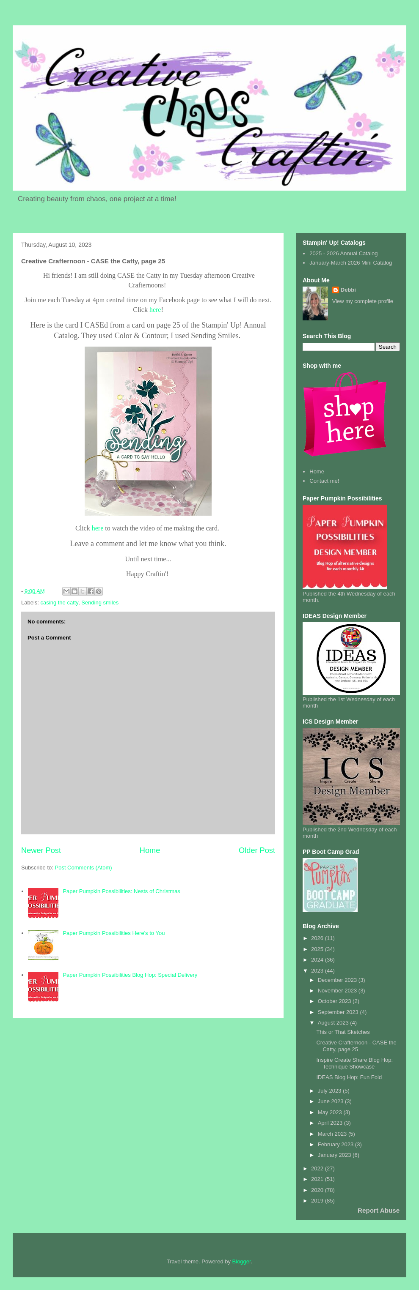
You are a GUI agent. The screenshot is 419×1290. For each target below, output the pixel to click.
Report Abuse (379, 1210)
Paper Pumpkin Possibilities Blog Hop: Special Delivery (130, 975)
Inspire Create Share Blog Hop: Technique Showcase (354, 1063)
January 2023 (335, 1155)
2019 (318, 1200)
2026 (318, 938)
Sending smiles (100, 602)
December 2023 (338, 980)
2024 (318, 960)
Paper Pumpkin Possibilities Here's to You (114, 933)
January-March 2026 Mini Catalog (350, 263)
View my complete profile (362, 301)
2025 (318, 949)
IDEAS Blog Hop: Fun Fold (349, 1077)
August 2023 (334, 1022)
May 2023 (331, 1112)
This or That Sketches (342, 1032)
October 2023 (335, 1001)
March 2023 (333, 1134)
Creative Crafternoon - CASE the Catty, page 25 (356, 1045)
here (155, 309)
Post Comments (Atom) (83, 867)
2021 (318, 1179)
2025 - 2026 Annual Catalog (343, 253)
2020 (318, 1190)
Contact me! (324, 481)
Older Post (257, 850)
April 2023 (331, 1123)
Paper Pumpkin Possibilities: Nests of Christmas (121, 891)
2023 (318, 971)
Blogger (241, 1261)
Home (150, 850)
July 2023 (330, 1091)
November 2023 (338, 990)
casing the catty (59, 602)
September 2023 (339, 1012)
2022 (318, 1168)
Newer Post (41, 850)
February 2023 (336, 1144)
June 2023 (331, 1101)
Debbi (348, 290)
